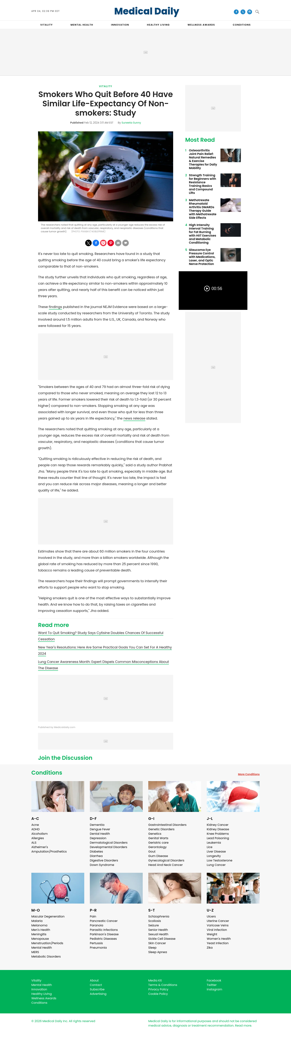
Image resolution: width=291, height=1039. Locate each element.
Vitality (105, 86)
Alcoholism (39, 834)
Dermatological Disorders (108, 842)
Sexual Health (158, 934)
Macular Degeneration (48, 916)
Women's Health (219, 939)
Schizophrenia (158, 916)
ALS (33, 842)
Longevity (214, 856)
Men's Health (40, 930)
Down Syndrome (102, 865)
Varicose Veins (217, 925)
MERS (35, 952)
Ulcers (211, 916)
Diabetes (96, 851)
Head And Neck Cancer (165, 865)
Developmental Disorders (108, 847)
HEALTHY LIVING (158, 25)
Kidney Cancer (217, 825)
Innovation (39, 989)
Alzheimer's (39, 847)
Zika (210, 947)
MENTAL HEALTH (82, 25)
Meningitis (38, 934)
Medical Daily (146, 11)
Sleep (152, 947)
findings (55, 306)
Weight (212, 934)
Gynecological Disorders (166, 860)
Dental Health (100, 834)
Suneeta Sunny (131, 122)
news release (134, 418)
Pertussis (96, 943)
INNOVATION (120, 25)
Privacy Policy (158, 989)
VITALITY (46, 25)
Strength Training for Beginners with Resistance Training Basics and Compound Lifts (202, 184)
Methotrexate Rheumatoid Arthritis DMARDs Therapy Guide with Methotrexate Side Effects (202, 209)
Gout (152, 851)
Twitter (212, 985)
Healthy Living (41, 994)
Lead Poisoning (218, 838)
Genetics (154, 834)
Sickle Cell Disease (161, 939)
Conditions (46, 773)
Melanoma (39, 925)
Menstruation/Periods (47, 943)
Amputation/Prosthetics (49, 851)
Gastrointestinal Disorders (167, 825)
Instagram (214, 989)
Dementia (97, 825)
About (94, 980)
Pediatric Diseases (103, 939)
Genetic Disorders (161, 829)
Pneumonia (98, 947)
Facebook (214, 980)
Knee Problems (218, 834)
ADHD (35, 829)
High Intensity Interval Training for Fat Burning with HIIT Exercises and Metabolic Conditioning (202, 234)
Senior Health (158, 930)
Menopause (40, 939)
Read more (243, 1025)
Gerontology (157, 847)
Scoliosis (154, 921)
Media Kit (155, 980)
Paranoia (96, 925)
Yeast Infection (218, 943)
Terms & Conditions (162, 985)
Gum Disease (158, 856)
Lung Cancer (216, 865)
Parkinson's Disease (104, 934)
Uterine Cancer (218, 921)
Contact (96, 985)
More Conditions (249, 774)
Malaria (36, 921)
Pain (93, 916)
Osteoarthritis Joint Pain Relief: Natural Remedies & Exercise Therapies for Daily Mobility (203, 159)
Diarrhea (96, 856)
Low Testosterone (219, 860)
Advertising (98, 994)
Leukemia (214, 842)
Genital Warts (158, 838)
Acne (35, 825)
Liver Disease (216, 851)
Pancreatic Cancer (104, 921)
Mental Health (41, 947)
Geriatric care (158, 842)
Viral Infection (217, 930)
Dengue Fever (100, 829)
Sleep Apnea (157, 952)
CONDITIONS (242, 25)
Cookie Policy (158, 994)
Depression (98, 838)
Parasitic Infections (104, 930)
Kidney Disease (218, 829)
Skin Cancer (157, 943)
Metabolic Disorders (46, 956)
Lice (209, 847)
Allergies (37, 838)
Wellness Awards (201, 25)
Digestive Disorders (104, 860)
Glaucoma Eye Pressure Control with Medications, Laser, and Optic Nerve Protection (202, 257)
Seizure (153, 925)
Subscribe (97, 989)
